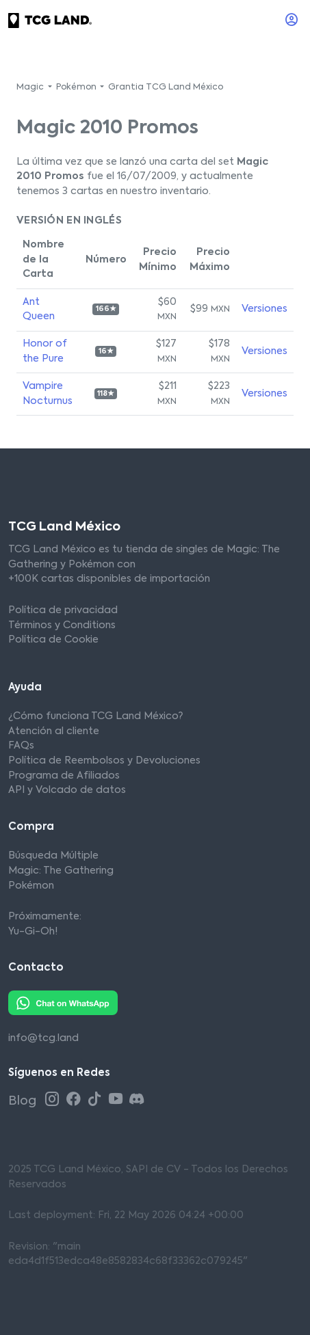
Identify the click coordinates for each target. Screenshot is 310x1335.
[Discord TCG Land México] (136, 1100)
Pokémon (31, 886)
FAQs (21, 746)
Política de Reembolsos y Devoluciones (104, 761)
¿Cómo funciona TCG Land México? (95, 716)
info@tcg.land (43, 1038)
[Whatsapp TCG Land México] (63, 1003)
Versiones (264, 309)
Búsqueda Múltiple (53, 856)
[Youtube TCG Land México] (117, 1100)
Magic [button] (31, 87)
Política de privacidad (63, 610)
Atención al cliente (53, 731)
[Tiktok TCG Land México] (96, 1100)
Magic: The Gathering (61, 871)
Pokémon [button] (77, 87)
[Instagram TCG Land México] (53, 1100)
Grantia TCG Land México (165, 87)
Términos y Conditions (62, 625)
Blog (23, 1101)
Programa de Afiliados (64, 776)
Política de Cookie (53, 640)
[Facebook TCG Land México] (75, 1100)
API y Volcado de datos (67, 790)
